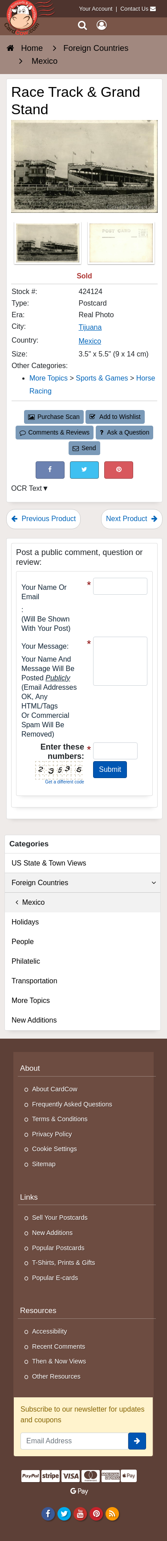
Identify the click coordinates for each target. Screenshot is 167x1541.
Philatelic (26, 961)
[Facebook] (48, 1513)
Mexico (28, 902)
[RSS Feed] (112, 1513)
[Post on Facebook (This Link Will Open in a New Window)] (50, 470)
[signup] (137, 1441)
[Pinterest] (96, 1513)
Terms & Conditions (60, 1119)
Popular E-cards (55, 1277)
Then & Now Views (59, 1361)
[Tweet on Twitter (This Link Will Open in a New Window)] (84, 470)
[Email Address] (74, 1441)
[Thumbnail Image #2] (121, 245)
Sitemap (44, 1164)
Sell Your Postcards (60, 1217)
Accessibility (49, 1331)
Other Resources (56, 1376)
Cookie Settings (54, 1148)
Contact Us (134, 8)
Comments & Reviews (55, 432)
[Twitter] (64, 1513)
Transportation (34, 981)
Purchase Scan (54, 416)
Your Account (96, 8)
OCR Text (26, 488)
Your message (44, 646)
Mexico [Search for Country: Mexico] (89, 341)
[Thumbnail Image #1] (48, 245)
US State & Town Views (49, 863)
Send (84, 448)
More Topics (31, 1000)
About (30, 1068)
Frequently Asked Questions (72, 1104)
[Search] (82, 25)
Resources (38, 1310)
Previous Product (43, 518)
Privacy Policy (52, 1134)
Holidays (25, 922)
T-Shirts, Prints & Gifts (63, 1262)
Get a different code (64, 781)
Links (29, 1197)
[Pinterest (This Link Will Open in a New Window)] (118, 470)
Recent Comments (58, 1346)
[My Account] (101, 25)
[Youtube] (80, 1513)
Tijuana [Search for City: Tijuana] (90, 327)
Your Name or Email (44, 592)
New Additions (34, 1020)
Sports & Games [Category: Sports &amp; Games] (102, 378)
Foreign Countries (84, 883)
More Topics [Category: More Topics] (48, 378)
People (23, 941)
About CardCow (54, 1089)
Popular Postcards (58, 1247)
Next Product (132, 518)
